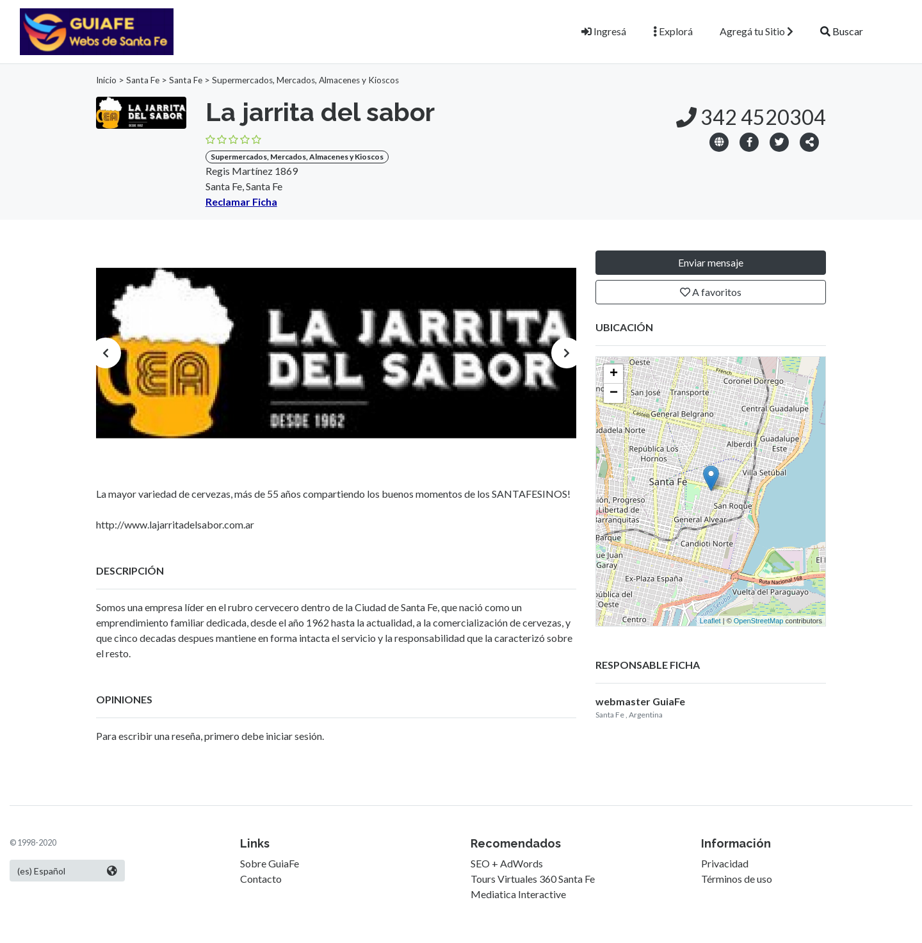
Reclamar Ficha (241, 201)
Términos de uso (736, 879)
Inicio (106, 80)
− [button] (614, 393)
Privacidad (724, 863)
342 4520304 (751, 116)
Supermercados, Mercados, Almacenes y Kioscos (305, 80)
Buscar (841, 31)
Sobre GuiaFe (269, 863)
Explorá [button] (673, 31)
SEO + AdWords (507, 863)
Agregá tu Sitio (756, 31)
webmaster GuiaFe (640, 701)
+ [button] (614, 374)
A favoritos (710, 292)
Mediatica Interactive (518, 894)
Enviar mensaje (710, 262)
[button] (809, 141)
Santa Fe (142, 80)
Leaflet (710, 621)
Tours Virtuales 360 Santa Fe (533, 879)
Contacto (261, 879)
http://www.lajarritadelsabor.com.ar (175, 524)
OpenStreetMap (759, 621)
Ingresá (603, 31)
